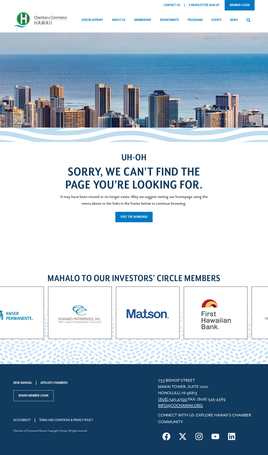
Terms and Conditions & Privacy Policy (66, 420)
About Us (120, 20)
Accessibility (22, 420)
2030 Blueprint (93, 20)
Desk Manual (22, 383)
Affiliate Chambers (54, 383)
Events (217, 20)
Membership (143, 20)
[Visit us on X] (182, 436)
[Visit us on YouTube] (215, 436)
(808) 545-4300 (172, 399)
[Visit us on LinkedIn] (231, 436)
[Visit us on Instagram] (199, 436)
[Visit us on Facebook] (166, 436)
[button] (248, 20)
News (235, 20)
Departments (170, 20)
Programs (196, 20)
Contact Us (172, 5)
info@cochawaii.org (180, 405)
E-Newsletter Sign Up (204, 5)
